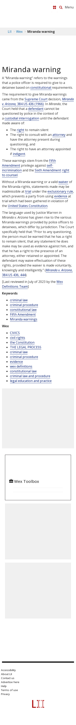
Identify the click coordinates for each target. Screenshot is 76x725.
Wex (19, 31)
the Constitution (22, 342)
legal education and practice (31, 381)
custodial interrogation (22, 118)
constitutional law (23, 309)
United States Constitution (27, 206)
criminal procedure (24, 305)
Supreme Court (36, 99)
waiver (63, 182)
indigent (19, 154)
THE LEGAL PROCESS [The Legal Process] (25, 347)
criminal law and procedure (30, 376)
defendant (35, 108)
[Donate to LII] (54, 7)
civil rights (17, 337)
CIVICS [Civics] (15, 333)
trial (28, 191)
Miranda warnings (23, 319)
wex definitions (21, 366)
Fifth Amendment (23, 314)
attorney (58, 134)
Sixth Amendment (48, 170)
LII (10, 31)
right (20, 130)
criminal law (19, 300)
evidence (61, 196)
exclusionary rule (60, 191)
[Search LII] (61, 7)
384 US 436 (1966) (38, 101)
